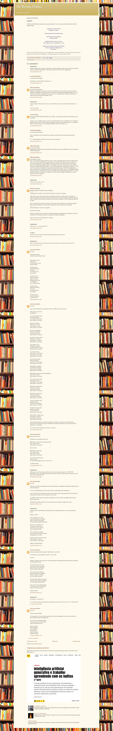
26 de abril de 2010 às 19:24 (36, 476)
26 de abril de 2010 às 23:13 (36, 592)
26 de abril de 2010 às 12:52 (36, 236)
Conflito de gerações (32, 721)
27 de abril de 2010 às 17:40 (36, 635)
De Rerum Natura (29, 6)
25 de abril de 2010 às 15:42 (36, 152)
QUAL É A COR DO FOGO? (40, 713)
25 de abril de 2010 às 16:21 (36, 183)
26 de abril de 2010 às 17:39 (36, 465)
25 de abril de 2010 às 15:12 (36, 125)
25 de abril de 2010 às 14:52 (36, 110)
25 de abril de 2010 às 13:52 (36, 83)
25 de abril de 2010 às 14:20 (36, 97)
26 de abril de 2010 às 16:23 (36, 299)
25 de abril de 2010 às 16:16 (36, 175)
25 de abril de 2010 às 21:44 (36, 228)
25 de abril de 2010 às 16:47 (36, 219)
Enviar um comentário (33, 638)
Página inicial (55, 641)
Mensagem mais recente (32, 641)
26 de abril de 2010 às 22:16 (36, 545)
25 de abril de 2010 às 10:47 (36, 71)
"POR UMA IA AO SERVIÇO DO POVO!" (38, 648)
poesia (32, 59)
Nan (31, 232)
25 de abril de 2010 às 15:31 (36, 141)
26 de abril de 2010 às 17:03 (36, 429)
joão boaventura (33, 188)
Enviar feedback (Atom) (37, 643)
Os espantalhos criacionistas (40, 706)
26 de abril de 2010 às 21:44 (36, 504)
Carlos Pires (32, 114)
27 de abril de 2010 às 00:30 (36, 604)
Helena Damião (33, 87)
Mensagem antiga (76, 641)
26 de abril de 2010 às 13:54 (36, 245)
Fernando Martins (34, 76)
